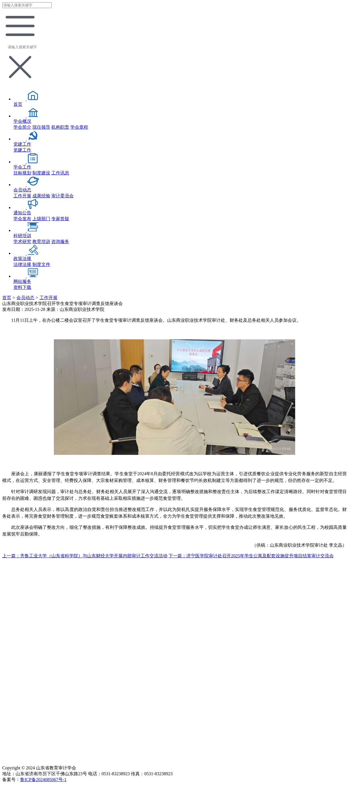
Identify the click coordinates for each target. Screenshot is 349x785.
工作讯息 (60, 173)
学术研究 (22, 241)
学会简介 (22, 127)
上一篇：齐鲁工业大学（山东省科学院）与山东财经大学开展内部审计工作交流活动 (84, 555)
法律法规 (22, 264)
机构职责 (60, 127)
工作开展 (22, 195)
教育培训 (41, 241)
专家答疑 (60, 218)
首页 (6, 297)
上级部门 (41, 218)
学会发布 (22, 218)
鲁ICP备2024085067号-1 (43, 779)
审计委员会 (62, 195)
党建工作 (22, 150)
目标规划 (22, 173)
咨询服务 (60, 241)
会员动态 (25, 297)
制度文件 (41, 264)
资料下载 (22, 287)
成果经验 (41, 195)
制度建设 (41, 173)
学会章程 (79, 127)
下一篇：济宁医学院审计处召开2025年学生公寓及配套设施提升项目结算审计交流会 (251, 555)
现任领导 (41, 127)
